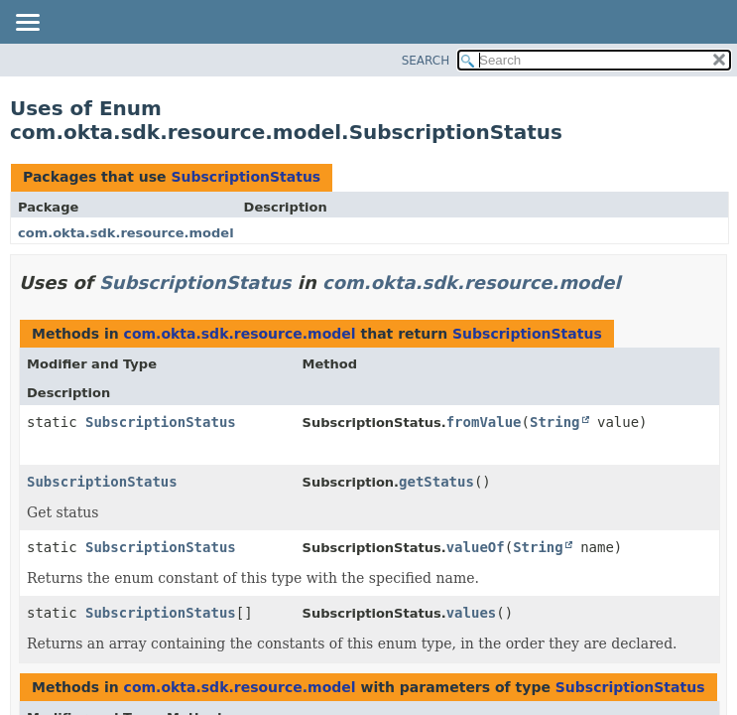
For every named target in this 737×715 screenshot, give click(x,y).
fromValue (484, 422)
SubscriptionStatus (245, 177)
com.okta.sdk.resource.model (126, 232)
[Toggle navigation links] (27, 24)
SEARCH (426, 61)
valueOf (475, 547)
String (555, 422)
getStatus (436, 482)
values (471, 613)
